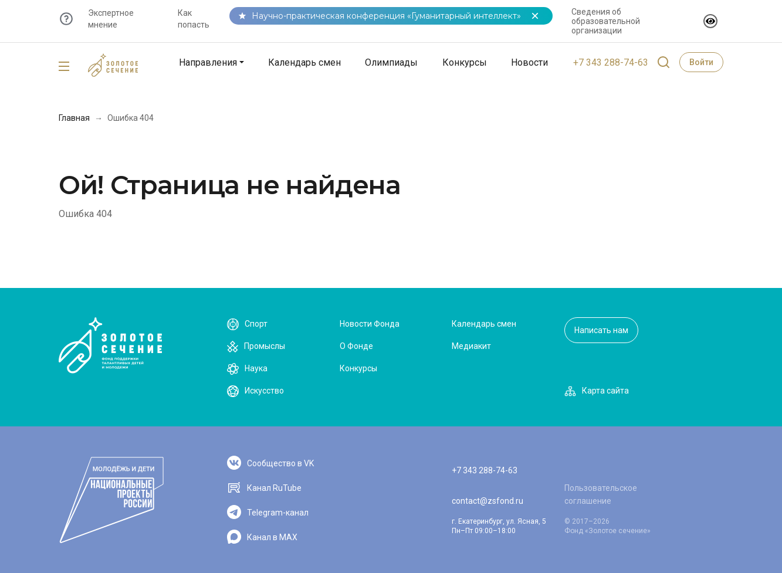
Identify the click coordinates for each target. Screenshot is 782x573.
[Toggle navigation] (64, 67)
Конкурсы (464, 62)
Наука (247, 369)
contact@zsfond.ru (487, 501)
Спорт (247, 324)
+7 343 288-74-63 (610, 62)
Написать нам (601, 330)
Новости (529, 62)
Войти (701, 62)
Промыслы (256, 346)
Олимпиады (391, 62)
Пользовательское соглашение (600, 494)
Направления (208, 62)
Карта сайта (596, 391)
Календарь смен (304, 62)
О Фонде (356, 346)
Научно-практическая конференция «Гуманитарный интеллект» (386, 16)
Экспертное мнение (111, 18)
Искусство (255, 391)
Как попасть (193, 18)
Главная (74, 118)
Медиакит (471, 346)
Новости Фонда (370, 323)
